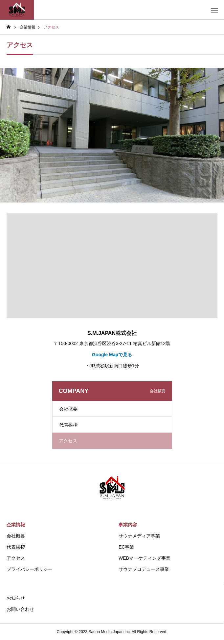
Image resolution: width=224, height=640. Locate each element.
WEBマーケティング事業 (144, 558)
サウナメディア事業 (139, 535)
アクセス (16, 558)
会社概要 (68, 409)
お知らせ (16, 598)
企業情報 (16, 524)
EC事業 (126, 547)
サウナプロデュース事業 (144, 569)
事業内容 (128, 524)
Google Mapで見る (112, 354)
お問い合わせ (20, 609)
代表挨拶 (68, 425)
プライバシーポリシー (30, 569)
